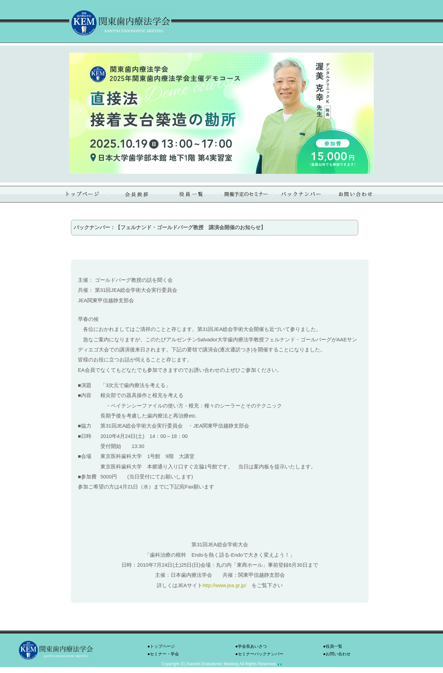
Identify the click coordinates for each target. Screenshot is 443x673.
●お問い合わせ (337, 654)
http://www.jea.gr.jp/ (224, 585)
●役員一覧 (332, 646)
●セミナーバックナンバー (259, 654)
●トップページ (161, 646)
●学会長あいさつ (251, 646)
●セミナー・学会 (163, 654)
